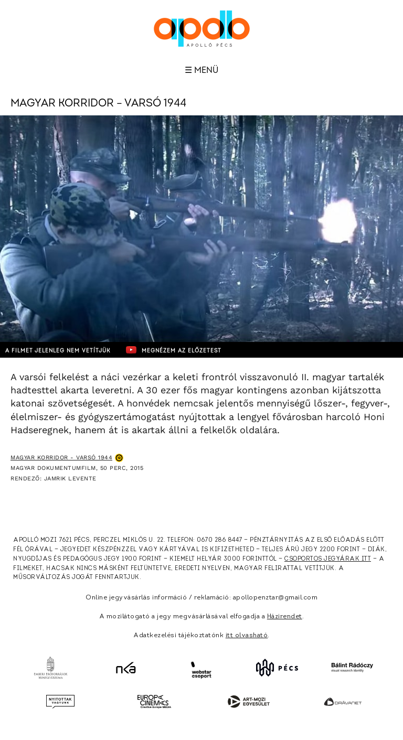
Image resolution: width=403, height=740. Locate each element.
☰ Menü (201, 70)
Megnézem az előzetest (173, 350)
